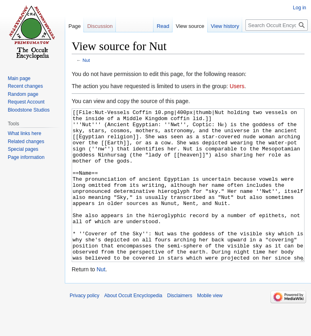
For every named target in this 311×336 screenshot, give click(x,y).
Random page (23, 94)
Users (237, 86)
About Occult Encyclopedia (133, 326)
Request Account (26, 102)
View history (225, 26)
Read (163, 26)
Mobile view (210, 326)
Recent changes (25, 86)
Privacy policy (84, 326)
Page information (26, 157)
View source (190, 26)
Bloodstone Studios (28, 110)
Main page (19, 78)
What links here (24, 133)
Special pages (23, 149)
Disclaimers (179, 326)
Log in (299, 8)
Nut (86, 60)
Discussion (100, 26)
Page (74, 26)
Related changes (26, 141)
